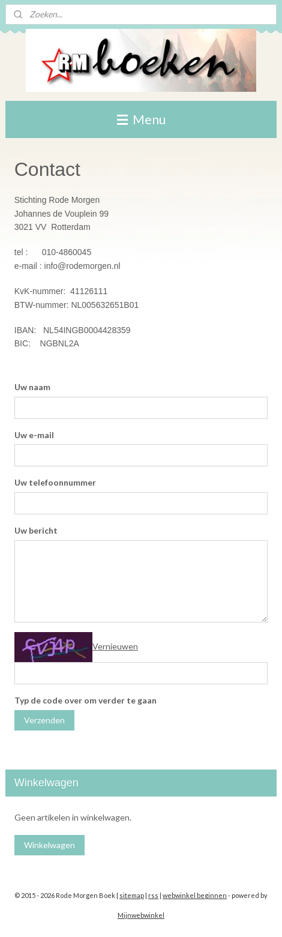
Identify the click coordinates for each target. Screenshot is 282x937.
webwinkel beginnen (195, 895)
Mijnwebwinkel (141, 915)
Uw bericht (36, 530)
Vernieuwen (115, 646)
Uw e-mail (34, 435)
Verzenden (44, 720)
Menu (141, 119)
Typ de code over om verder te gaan (85, 700)
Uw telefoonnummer (55, 482)
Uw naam (32, 387)
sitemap (131, 895)
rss (153, 895)
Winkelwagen (49, 845)
